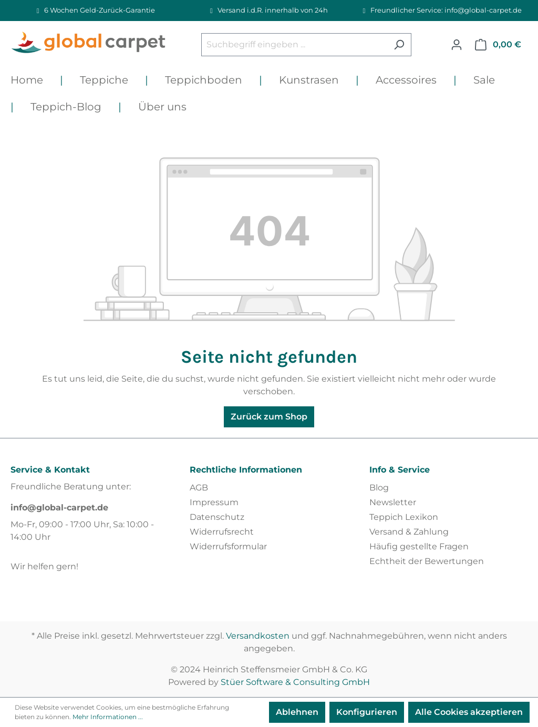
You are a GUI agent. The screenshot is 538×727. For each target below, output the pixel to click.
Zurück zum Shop (269, 417)
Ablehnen (297, 712)
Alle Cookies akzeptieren (469, 712)
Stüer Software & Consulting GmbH (295, 682)
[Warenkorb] (498, 45)
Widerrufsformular (228, 546)
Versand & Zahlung (409, 532)
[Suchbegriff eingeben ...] (294, 44)
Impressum (214, 502)
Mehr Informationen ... (108, 717)
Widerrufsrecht (222, 532)
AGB (199, 488)
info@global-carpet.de (59, 508)
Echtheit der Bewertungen (426, 561)
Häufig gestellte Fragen (419, 546)
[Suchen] (399, 44)
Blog (379, 488)
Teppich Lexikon (403, 517)
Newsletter (392, 502)
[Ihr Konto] (456, 45)
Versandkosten (257, 636)
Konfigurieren (366, 712)
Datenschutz (217, 517)
